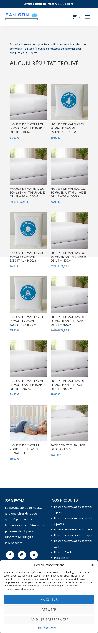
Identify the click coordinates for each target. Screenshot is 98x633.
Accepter (49, 599)
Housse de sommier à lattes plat (73, 535)
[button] (92, 565)
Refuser (49, 609)
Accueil (14, 44)
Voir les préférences (49, 620)
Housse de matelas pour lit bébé (73, 529)
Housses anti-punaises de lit (38, 44)
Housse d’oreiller (64, 552)
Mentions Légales (47, 628)
